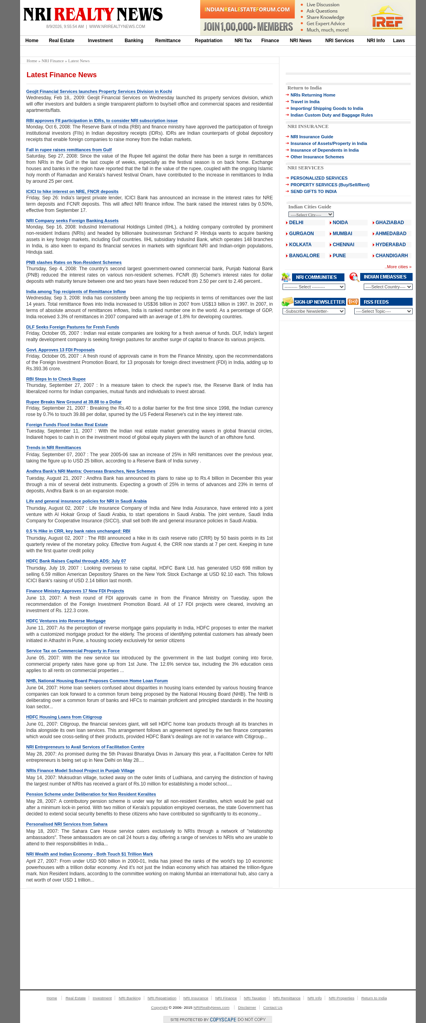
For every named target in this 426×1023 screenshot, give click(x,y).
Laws (399, 40)
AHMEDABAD (391, 233)
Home (31, 40)
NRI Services (339, 40)
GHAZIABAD (390, 222)
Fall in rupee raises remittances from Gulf (69, 149)
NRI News (300, 40)
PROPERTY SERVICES (313, 184)
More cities (397, 266)
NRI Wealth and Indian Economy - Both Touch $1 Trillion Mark (89, 854)
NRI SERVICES (305, 168)
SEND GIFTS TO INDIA (313, 191)
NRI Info (376, 40)
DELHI (296, 222)
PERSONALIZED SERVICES (319, 178)
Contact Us (273, 1007)
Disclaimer (247, 1007)
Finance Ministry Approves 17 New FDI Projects (75, 591)
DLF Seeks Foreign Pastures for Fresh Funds (72, 327)
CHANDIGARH (392, 255)
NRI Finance (52, 60)
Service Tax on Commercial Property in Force (73, 650)
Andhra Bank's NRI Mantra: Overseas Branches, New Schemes (91, 471)
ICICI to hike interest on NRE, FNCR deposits (72, 191)
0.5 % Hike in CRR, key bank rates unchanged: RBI (78, 531)
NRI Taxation (255, 998)
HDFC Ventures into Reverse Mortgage (66, 620)
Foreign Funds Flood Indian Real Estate (67, 424)
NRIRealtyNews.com (211, 1007)
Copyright (159, 1007)
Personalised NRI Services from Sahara (67, 824)
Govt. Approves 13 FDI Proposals (60, 349)
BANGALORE (304, 255)
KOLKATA (300, 244)
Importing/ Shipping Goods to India (326, 108)
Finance (270, 40)
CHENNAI (343, 244)
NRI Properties (341, 998)
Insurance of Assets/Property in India (328, 143)
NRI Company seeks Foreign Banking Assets (72, 220)
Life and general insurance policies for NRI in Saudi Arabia (86, 501)
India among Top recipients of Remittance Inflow (76, 291)
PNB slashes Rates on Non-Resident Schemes (74, 262)
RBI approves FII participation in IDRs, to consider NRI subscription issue (102, 120)
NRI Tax (243, 40)
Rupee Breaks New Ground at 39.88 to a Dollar (74, 401)
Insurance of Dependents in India (324, 150)
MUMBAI (342, 233)
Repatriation (209, 40)
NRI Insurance (195, 998)
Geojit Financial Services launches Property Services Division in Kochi (99, 91)
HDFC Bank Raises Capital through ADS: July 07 (76, 561)
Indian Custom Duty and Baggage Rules (331, 115)
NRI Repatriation (162, 998)
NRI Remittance (287, 998)
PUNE (338, 255)
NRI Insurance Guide (311, 136)
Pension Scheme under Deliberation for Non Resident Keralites (91, 794)
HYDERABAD (391, 244)
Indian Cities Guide (309, 207)
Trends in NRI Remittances (53, 447)
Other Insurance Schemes (317, 156)
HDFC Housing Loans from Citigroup (64, 717)
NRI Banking (129, 998)
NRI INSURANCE (307, 126)
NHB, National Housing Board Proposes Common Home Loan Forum (97, 680)
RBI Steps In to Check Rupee (56, 379)
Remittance (168, 40)
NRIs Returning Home (312, 95)
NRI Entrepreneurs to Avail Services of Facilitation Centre (85, 747)
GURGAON (301, 233)
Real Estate (61, 40)
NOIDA (340, 222)
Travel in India (304, 101)
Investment (100, 40)
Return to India (304, 88)
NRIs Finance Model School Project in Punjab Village (80, 770)
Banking (134, 40)
